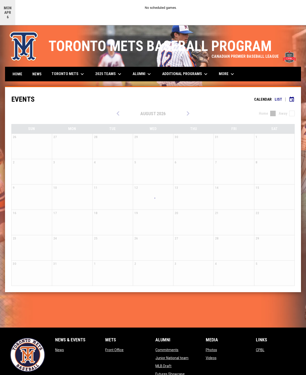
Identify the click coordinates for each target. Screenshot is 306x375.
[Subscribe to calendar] (292, 99)
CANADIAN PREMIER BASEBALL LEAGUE (254, 56)
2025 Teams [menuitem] (109, 74)
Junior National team (171, 358)
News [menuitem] (37, 74)
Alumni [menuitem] (142, 74)
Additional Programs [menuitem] (185, 74)
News (59, 350)
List (278, 99)
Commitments (166, 350)
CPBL (260, 350)
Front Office (114, 350)
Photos (211, 350)
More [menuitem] (227, 74)
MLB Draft (163, 366)
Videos (211, 358)
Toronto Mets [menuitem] (68, 74)
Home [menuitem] (17, 74)
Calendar (263, 99)
